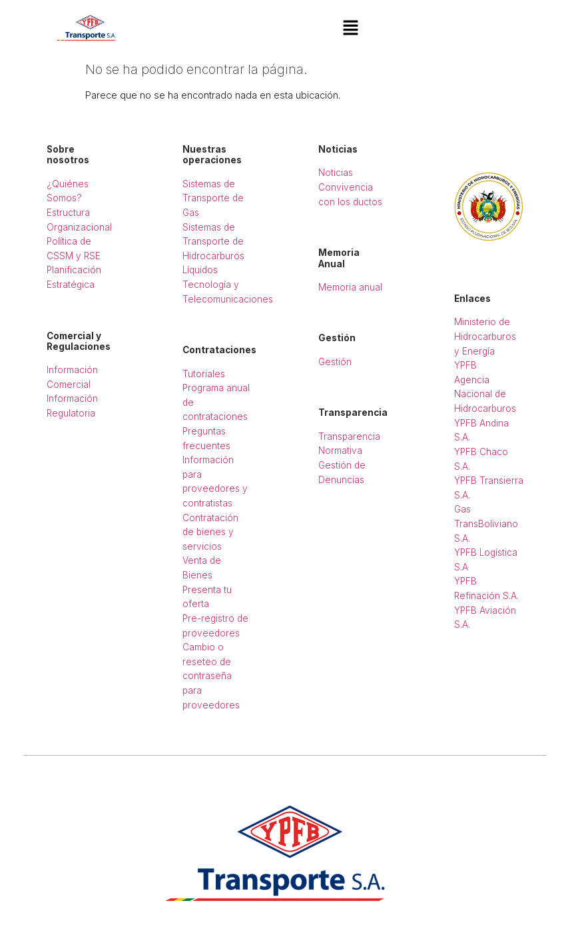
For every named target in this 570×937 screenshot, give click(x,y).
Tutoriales (203, 374)
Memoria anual (350, 287)
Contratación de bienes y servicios (210, 532)
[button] (350, 28)
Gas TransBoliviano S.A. (486, 523)
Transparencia (349, 436)
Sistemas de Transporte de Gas (213, 198)
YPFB (465, 365)
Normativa (340, 450)
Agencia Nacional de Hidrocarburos (485, 394)
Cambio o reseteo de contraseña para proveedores (211, 676)
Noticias (335, 172)
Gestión (335, 362)
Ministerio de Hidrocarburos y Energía (485, 336)
